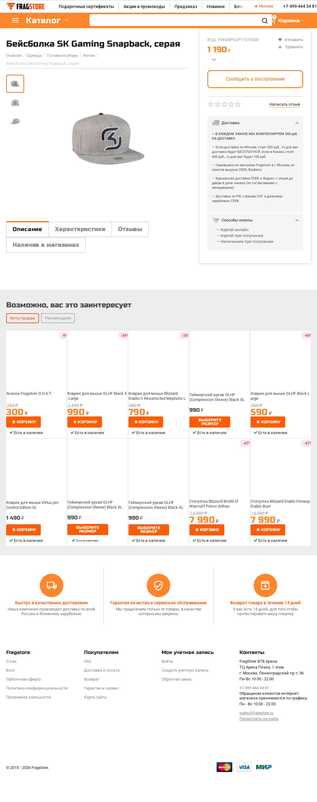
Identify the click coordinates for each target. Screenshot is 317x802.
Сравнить (290, 46)
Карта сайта (95, 697)
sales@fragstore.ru (256, 713)
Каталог (43, 20)
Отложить (290, 39)
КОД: (212, 39)
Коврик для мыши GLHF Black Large (280, 396)
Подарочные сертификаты (86, 6)
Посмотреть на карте (258, 718)
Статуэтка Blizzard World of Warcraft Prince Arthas (213, 504)
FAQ (87, 661)
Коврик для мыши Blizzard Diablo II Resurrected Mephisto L (157, 396)
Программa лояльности (28, 697)
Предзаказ (186, 6)
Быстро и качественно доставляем (51, 602)
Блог (239, 6)
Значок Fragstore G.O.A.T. (29, 393)
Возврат (91, 679)
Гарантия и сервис (101, 688)
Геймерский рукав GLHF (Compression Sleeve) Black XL (216, 397)
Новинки (216, 6)
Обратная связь (176, 679)
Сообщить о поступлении (255, 79)
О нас (11, 661)
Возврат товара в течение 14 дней (265, 602)
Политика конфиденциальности (37, 688)
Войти (167, 661)
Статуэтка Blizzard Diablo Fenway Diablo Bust (280, 504)
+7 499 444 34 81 (300, 6)
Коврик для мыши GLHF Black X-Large (97, 396)
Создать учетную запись (185, 670)
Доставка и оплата (102, 670)
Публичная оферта (23, 679)
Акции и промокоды (144, 6)
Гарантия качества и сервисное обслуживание (158, 602)
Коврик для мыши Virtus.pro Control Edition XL (32, 505)
